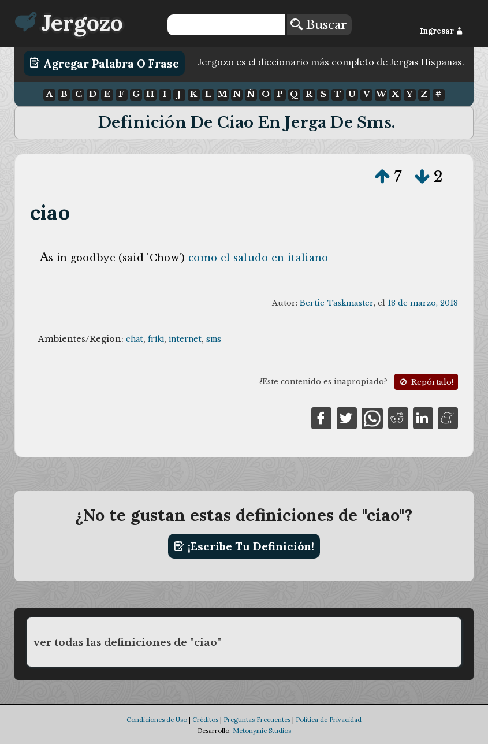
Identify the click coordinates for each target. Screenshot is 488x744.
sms (213, 339)
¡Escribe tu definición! (244, 546)
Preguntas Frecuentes (256, 720)
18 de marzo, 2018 (423, 303)
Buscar (318, 24)
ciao (50, 212)
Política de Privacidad (329, 720)
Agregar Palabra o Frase (104, 63)
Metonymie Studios (262, 731)
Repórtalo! (425, 382)
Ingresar (441, 31)
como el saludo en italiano (258, 257)
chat (134, 339)
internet (185, 339)
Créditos (205, 720)
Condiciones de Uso (156, 720)
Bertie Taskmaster (337, 303)
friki (156, 339)
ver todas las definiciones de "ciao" (127, 642)
